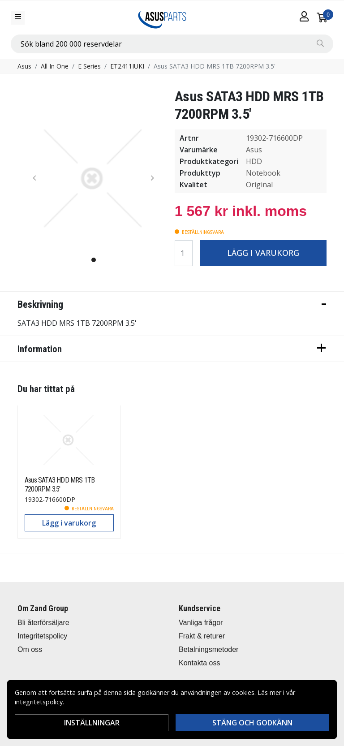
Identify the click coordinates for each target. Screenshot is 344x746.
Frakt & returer (202, 636)
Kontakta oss (199, 663)
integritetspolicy (39, 702)
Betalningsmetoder (208, 649)
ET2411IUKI (127, 66)
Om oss (29, 649)
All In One (55, 66)
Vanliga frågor (201, 622)
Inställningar (92, 723)
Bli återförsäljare (43, 622)
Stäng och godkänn (252, 723)
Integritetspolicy (42, 636)
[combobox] (172, 44)
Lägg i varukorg (263, 252)
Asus (24, 66)
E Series (89, 66)
